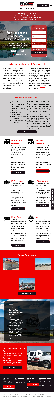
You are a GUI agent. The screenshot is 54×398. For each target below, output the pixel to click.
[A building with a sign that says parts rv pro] (9, 264)
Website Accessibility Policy (45, 394)
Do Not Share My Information (15, 394)
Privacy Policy (6, 394)
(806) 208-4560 (17, 51)
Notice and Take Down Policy (34, 394)
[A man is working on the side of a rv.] (23, 268)
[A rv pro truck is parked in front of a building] (14, 284)
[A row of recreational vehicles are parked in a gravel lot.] (37, 264)
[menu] (51, 5)
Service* (34, 43)
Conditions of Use (25, 394)
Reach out (42, 87)
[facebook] (27, 388)
